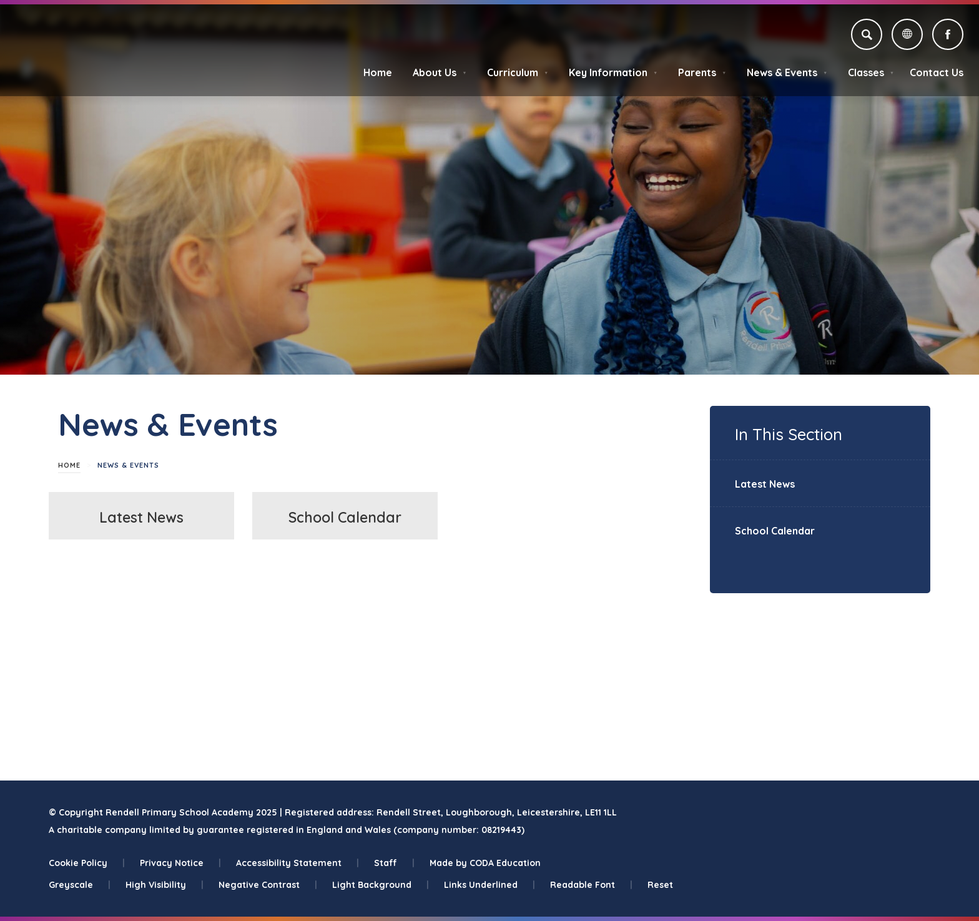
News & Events (787, 72)
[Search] (866, 34)
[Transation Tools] (907, 34)
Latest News (141, 517)
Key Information (613, 72)
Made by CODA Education (485, 863)
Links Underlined (489, 884)
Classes (871, 72)
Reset (660, 884)
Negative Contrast (268, 884)
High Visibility (164, 884)
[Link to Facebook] (947, 34)
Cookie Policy (87, 863)
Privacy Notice (180, 863)
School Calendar (344, 517)
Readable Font (591, 884)
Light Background (380, 884)
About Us (439, 72)
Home (377, 72)
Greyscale (80, 884)
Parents (702, 72)
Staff (394, 863)
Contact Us (936, 72)
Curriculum (517, 72)
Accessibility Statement (297, 863)
